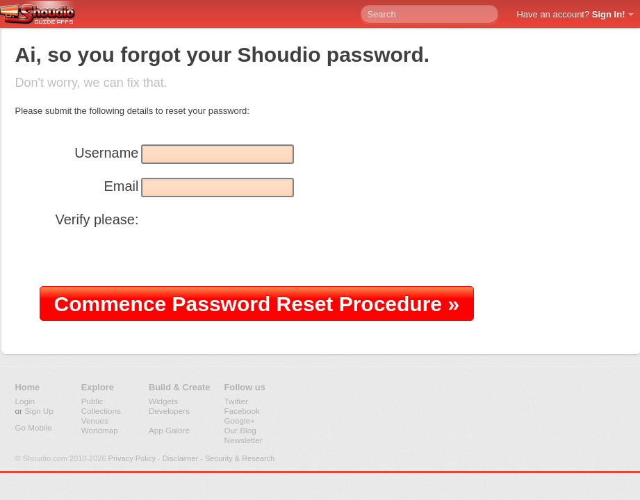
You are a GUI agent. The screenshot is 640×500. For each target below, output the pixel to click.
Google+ (240, 420)
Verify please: (96, 219)
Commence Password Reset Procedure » (257, 303)
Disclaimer (180, 458)
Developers (169, 410)
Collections (101, 410)
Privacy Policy (132, 458)
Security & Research (239, 458)
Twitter (236, 401)
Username (106, 152)
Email (121, 186)
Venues (94, 420)
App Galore (169, 430)
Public (92, 401)
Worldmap (99, 430)
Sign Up (39, 410)
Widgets (163, 401)
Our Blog (240, 430)
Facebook (242, 410)
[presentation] (145, 255)
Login (25, 401)
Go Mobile (33, 427)
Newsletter (243, 439)
